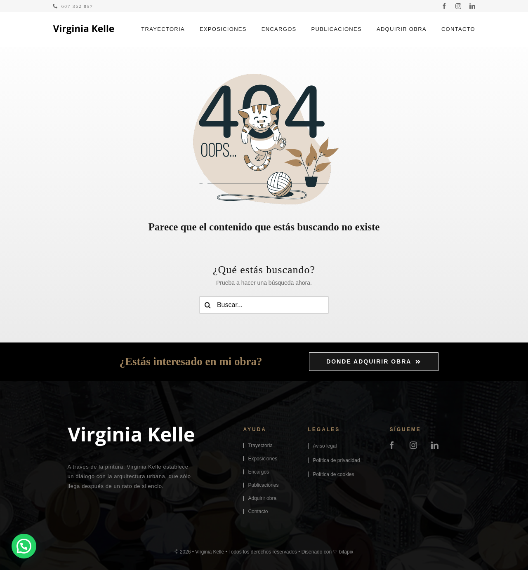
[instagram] (458, 6)
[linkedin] (472, 6)
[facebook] (444, 6)
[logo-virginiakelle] (83, 27)
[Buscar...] (264, 305)
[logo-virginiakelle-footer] (130, 429)
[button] (24, 546)
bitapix (346, 552)
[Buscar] (208, 305)
